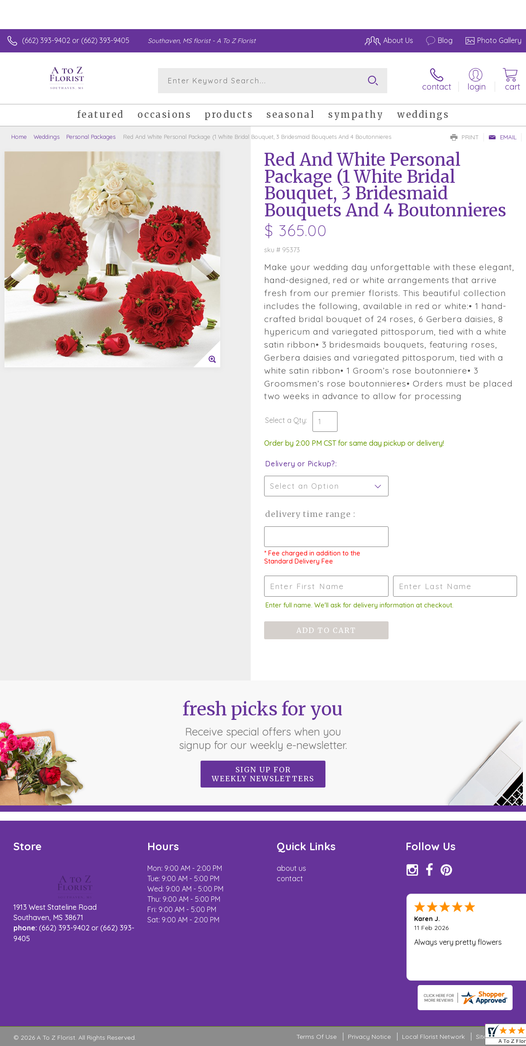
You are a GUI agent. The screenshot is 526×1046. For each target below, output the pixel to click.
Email (502, 137)
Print (464, 137)
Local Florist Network (433, 1037)
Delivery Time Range (309, 514)
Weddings (47, 136)
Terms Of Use (316, 1037)
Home (19, 136)
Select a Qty (285, 420)
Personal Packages (90, 136)
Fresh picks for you (263, 725)
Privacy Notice (369, 1037)
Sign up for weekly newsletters (263, 774)
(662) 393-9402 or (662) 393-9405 (75, 40)
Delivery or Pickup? (300, 463)
